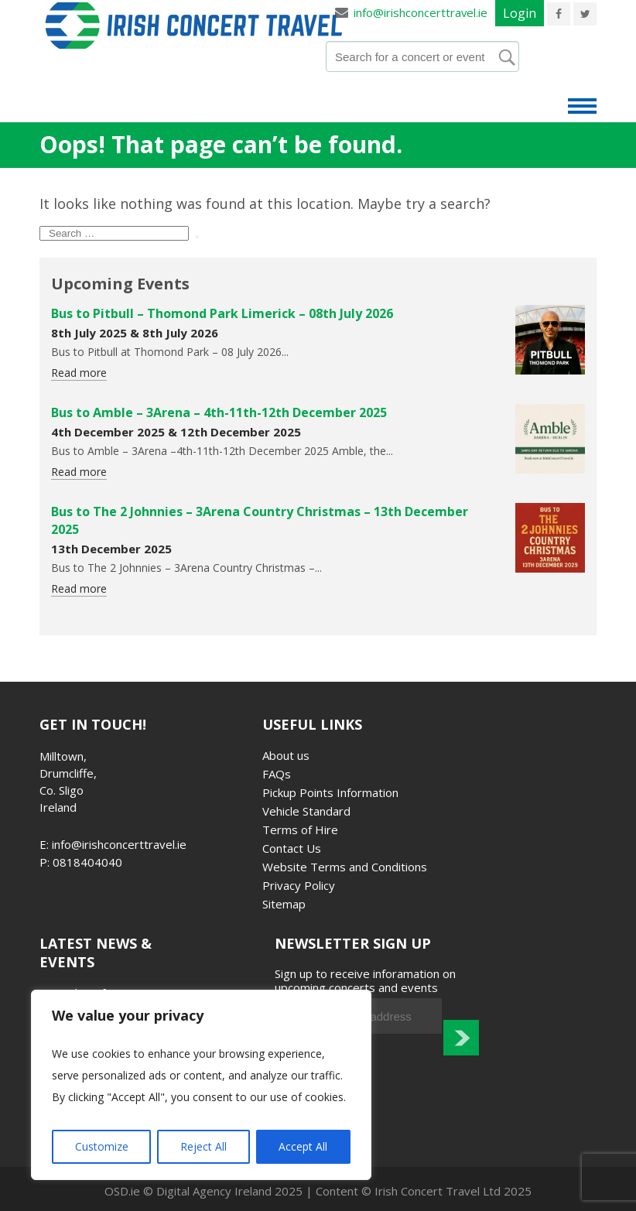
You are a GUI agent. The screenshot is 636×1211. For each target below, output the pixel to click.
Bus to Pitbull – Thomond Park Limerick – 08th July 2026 (222, 313)
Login (519, 13)
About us (285, 755)
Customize (101, 1146)
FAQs (276, 774)
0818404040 (87, 862)
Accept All (303, 1146)
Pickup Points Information (330, 792)
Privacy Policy (298, 885)
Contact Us (291, 848)
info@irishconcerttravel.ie (420, 12)
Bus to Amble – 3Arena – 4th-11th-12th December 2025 (219, 412)
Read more (79, 372)
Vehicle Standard (306, 811)
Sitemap (284, 904)
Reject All (203, 1146)
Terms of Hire (300, 829)
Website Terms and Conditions (344, 866)
